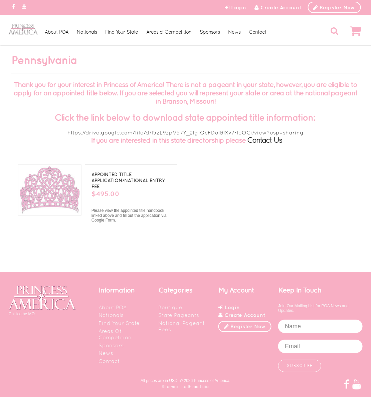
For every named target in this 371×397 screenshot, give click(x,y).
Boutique (170, 307)
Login (235, 7)
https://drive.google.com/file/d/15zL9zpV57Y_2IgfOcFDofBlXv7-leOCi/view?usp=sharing (185, 132)
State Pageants (178, 315)
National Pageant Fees (181, 326)
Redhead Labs (195, 386)
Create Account (277, 7)
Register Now (334, 7)
